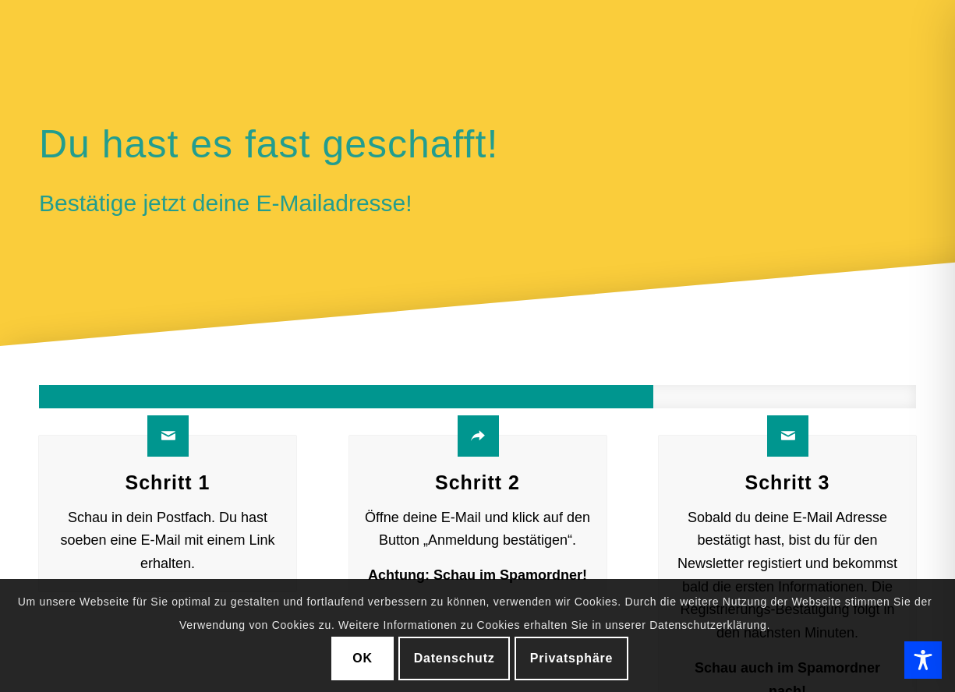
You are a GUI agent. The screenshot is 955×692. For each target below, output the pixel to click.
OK (362, 658)
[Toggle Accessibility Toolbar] (923, 660)
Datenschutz (454, 658)
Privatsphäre (572, 658)
